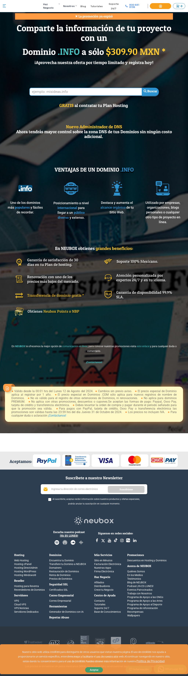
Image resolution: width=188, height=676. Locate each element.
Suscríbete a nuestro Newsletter (94, 478)
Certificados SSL (58, 589)
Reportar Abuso (59, 617)
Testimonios (134, 578)
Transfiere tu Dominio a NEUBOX (67, 564)
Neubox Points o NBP (61, 311)
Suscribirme (126, 489)
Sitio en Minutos (103, 560)
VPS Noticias (21, 608)
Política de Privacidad (150, 661)
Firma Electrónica (104, 571)
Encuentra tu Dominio (61, 560)
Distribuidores (102, 586)
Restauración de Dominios (64, 571)
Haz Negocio (54, 6)
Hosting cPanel (22, 564)
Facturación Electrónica (107, 564)
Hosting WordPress (25, 571)
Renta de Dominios (59, 575)
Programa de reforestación (142, 608)
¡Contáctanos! (57, 415)
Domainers (55, 567)
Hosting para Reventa (26, 586)
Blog (85, 6)
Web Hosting (21, 560)
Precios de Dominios (60, 578)
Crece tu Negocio (103, 589)
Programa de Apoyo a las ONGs (145, 597)
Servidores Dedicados (26, 611)
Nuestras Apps (102, 567)
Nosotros (72, 6)
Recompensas (135, 611)
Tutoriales (98, 6)
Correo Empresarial (60, 600)
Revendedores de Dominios (29, 589)
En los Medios (135, 575)
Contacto (99, 600)
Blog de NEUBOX (136, 582)
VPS (16, 600)
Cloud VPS (20, 604)
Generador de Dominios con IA (66, 611)
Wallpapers (133, 615)
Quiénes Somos (136, 571)
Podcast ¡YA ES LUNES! (140, 586)
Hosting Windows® (25, 575)
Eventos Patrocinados (139, 589)
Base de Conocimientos (107, 611)
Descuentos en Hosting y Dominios (147, 560)
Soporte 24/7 (101, 608)
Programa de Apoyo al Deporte (144, 604)
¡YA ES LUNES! (69, 535)
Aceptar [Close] (94, 669)
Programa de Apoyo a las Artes (144, 600)
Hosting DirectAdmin (26, 567)
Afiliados (99, 582)
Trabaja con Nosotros (139, 593)
